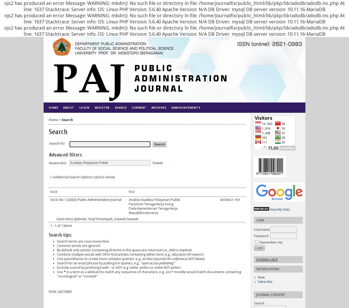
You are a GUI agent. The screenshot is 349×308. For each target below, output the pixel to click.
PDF (237, 200)
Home (53, 107)
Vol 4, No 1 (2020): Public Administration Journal (85, 200)
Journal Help (267, 259)
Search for (57, 143)
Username (262, 229)
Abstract (227, 200)
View (261, 277)
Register (102, 107)
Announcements (185, 107)
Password (261, 236)
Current (139, 107)
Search (121, 107)
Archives (158, 107)
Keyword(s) (57, 163)
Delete (158, 163)
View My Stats (280, 209)
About (68, 107)
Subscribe (265, 281)
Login (84, 107)
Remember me (271, 242)
